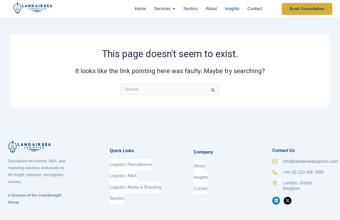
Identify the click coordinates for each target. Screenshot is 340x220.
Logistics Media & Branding (135, 181)
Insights (232, 8)
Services (164, 8)
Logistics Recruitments (131, 164)
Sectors (190, 8)
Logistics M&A (123, 173)
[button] (164, 9)
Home (140, 8)
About (211, 8)
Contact (254, 8)
